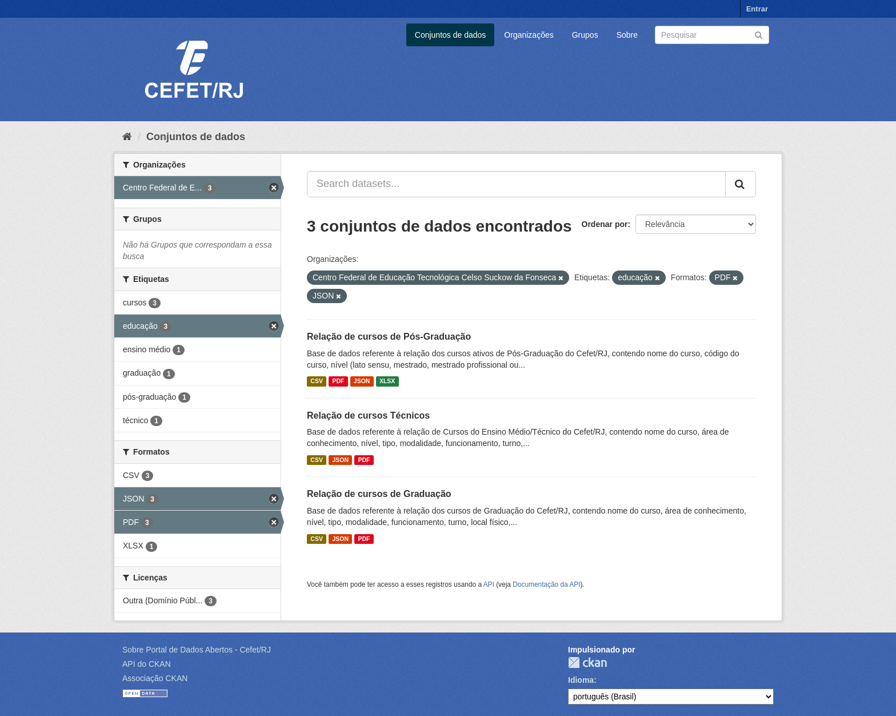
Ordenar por (605, 224)
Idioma (581, 680)
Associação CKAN (154, 678)
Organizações (528, 34)
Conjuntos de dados (450, 34)
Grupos (585, 34)
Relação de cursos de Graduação (379, 494)
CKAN (587, 663)
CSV (316, 381)
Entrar (757, 9)
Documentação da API (546, 584)
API (488, 584)
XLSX (387, 381)
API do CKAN (146, 664)
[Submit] (758, 34)
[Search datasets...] (516, 184)
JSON (362, 381)
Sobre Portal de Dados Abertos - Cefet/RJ (196, 649)
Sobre (627, 34)
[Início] (127, 136)
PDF (338, 381)
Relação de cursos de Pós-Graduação (389, 336)
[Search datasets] (712, 35)
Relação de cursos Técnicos (368, 415)
